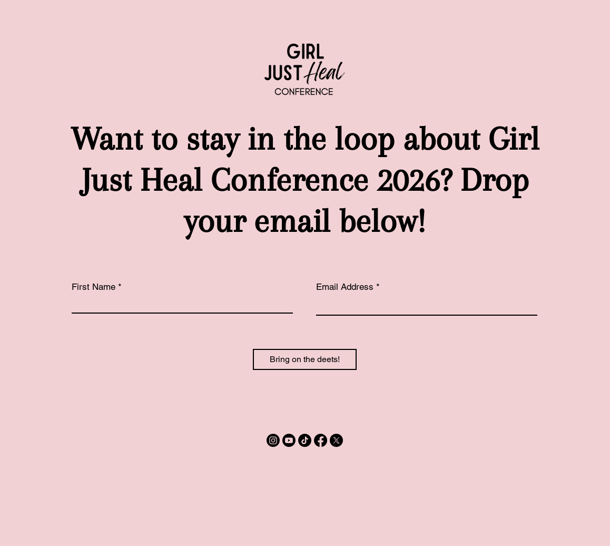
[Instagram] (273, 440)
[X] (336, 440)
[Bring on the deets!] (305, 359)
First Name (93, 286)
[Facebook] (320, 440)
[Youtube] (289, 440)
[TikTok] (304, 440)
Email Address (344, 286)
